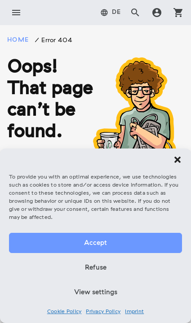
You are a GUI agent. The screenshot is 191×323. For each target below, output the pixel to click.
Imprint (134, 312)
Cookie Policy (64, 312)
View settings (95, 292)
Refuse (96, 268)
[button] (177, 159)
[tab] (111, 12)
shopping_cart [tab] (178, 12)
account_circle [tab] (156, 12)
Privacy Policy (103, 312)
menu (16, 12)
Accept (95, 243)
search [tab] (135, 12)
